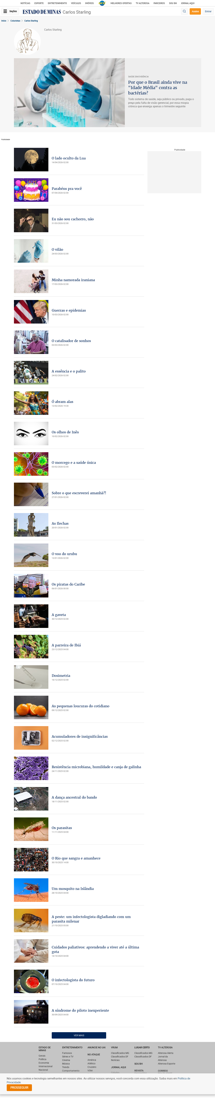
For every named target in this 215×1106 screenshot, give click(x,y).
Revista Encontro (140, 1072)
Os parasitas (62, 828)
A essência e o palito (69, 371)
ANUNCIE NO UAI (96, 1047)
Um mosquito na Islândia (73, 888)
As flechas (60, 523)
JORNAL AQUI (188, 3)
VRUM (114, 1047)
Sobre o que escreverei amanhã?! (79, 493)
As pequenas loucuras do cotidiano (80, 706)
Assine (195, 11)
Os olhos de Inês (65, 432)
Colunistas (15, 20)
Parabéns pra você (67, 188)
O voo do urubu (64, 554)
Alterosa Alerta (165, 1053)
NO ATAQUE (94, 1054)
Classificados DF (119, 1056)
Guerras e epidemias (69, 310)
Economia (44, 1062)
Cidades (115, 1072)
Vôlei (90, 1070)
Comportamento (70, 1070)
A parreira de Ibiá (66, 645)
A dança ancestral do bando (74, 797)
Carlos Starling (77, 12)
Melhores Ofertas (121, 3)
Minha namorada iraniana (73, 280)
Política (42, 1059)
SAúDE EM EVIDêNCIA (138, 76)
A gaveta (59, 614)
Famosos (67, 1053)
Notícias (25, 3)
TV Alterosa (142, 3)
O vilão (57, 249)
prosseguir (19, 1087)
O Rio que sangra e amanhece (76, 858)
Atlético (91, 1063)
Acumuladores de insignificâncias (80, 736)
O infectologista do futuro (73, 980)
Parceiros (159, 3)
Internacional (45, 1066)
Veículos (76, 3)
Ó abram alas (62, 401)
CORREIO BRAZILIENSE (165, 1072)
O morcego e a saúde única (74, 462)
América (92, 1059)
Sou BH (173, 3)
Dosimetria (61, 675)
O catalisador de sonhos (71, 341)
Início (3, 20)
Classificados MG (120, 1053)
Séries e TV (67, 1056)
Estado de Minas (45, 1049)
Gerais (42, 1055)
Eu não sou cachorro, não (73, 219)
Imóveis (89, 3)
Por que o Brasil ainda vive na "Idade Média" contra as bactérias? (157, 88)
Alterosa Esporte (166, 1063)
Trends (65, 1067)
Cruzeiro (92, 1066)
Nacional (43, 1069)
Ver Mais (79, 1035)
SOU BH (138, 1063)
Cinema (66, 1060)
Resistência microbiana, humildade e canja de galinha (96, 767)
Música (66, 1063)
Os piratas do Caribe (68, 584)
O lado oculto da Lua (69, 158)
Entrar (208, 11)
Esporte (39, 3)
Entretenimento (57, 3)
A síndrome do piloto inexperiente (80, 1010)
